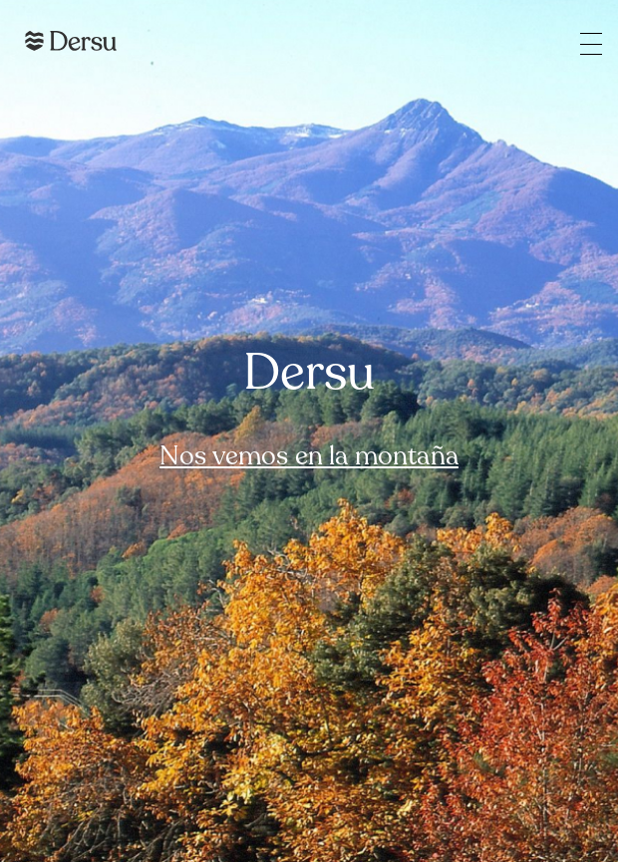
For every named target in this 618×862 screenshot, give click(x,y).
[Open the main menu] (591, 43)
